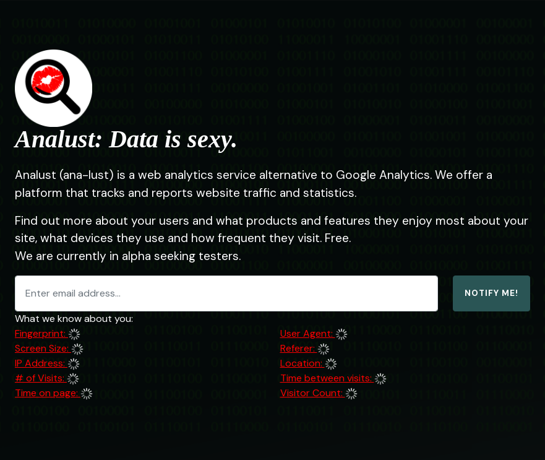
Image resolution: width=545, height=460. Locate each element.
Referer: (298, 348)
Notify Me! (491, 293)
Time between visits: (327, 377)
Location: (302, 363)
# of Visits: (41, 377)
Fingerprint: (41, 333)
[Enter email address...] (226, 293)
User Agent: (307, 333)
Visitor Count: (312, 392)
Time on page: (47, 392)
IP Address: (41, 363)
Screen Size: (43, 348)
